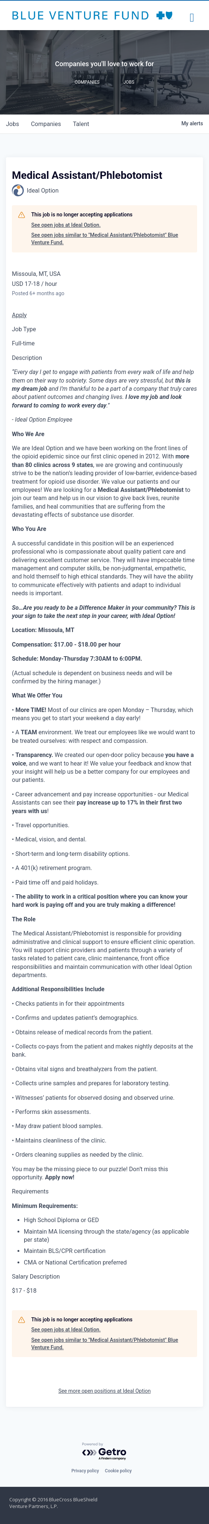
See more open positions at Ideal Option (104, 1391)
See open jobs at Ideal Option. (66, 225)
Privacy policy (85, 1470)
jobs (12, 124)
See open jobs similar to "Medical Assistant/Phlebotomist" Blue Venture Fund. (104, 238)
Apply (19, 315)
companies (46, 124)
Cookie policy (118, 1470)
